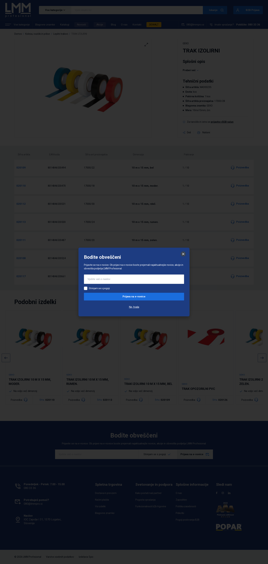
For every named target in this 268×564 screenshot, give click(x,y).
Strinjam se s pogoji (99, 288)
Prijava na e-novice (134, 296)
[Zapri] (183, 254)
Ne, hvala (134, 306)
